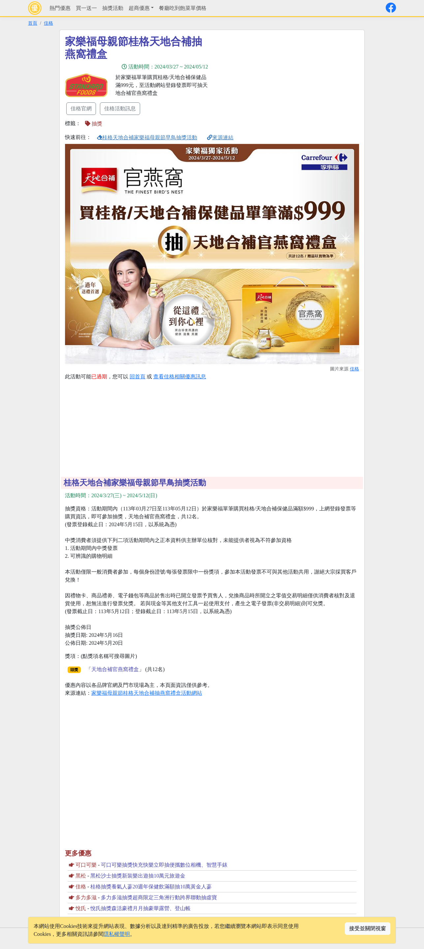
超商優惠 (139, 8)
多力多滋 (86, 897)
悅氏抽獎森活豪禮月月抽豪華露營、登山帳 (140, 908)
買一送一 (86, 8)
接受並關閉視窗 (367, 928)
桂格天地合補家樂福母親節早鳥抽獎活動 (147, 137)
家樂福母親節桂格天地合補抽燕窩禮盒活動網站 (146, 693)
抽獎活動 (112, 8)
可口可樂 (86, 865)
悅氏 (81, 908)
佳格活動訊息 (120, 108)
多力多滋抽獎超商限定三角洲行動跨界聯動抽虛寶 (159, 897)
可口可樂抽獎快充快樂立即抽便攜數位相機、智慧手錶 (164, 865)
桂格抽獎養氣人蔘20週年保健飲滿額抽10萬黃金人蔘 (151, 886)
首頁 (32, 23)
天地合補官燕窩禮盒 (115, 669)
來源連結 (220, 137)
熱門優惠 (60, 8)
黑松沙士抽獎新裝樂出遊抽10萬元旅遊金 (137, 876)
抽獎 (93, 123)
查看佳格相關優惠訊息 (179, 376)
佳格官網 (81, 108)
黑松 (81, 876)
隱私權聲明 (117, 934)
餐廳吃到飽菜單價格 (182, 8)
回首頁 (137, 376)
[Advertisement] (271, 81)
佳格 (48, 23)
